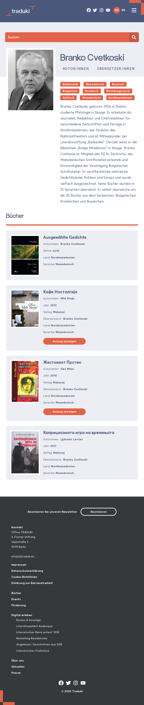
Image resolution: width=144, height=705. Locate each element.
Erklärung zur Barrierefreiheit (32, 583)
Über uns (17, 660)
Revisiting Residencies (31, 638)
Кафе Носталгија (60, 291)
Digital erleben (21, 615)
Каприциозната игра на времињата (78, 432)
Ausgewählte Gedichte (64, 237)
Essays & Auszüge (28, 620)
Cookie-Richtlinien (24, 577)
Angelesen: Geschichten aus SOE (39, 644)
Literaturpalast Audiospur (34, 626)
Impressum (18, 564)
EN (123, 10)
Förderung (18, 605)
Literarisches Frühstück (32, 650)
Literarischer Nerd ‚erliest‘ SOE (37, 632)
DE (116, 10)
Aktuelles (18, 666)
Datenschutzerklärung (27, 571)
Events (16, 599)
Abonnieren (98, 511)
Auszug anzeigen (64, 341)
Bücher (16, 593)
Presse (16, 672)
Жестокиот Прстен (62, 362)
